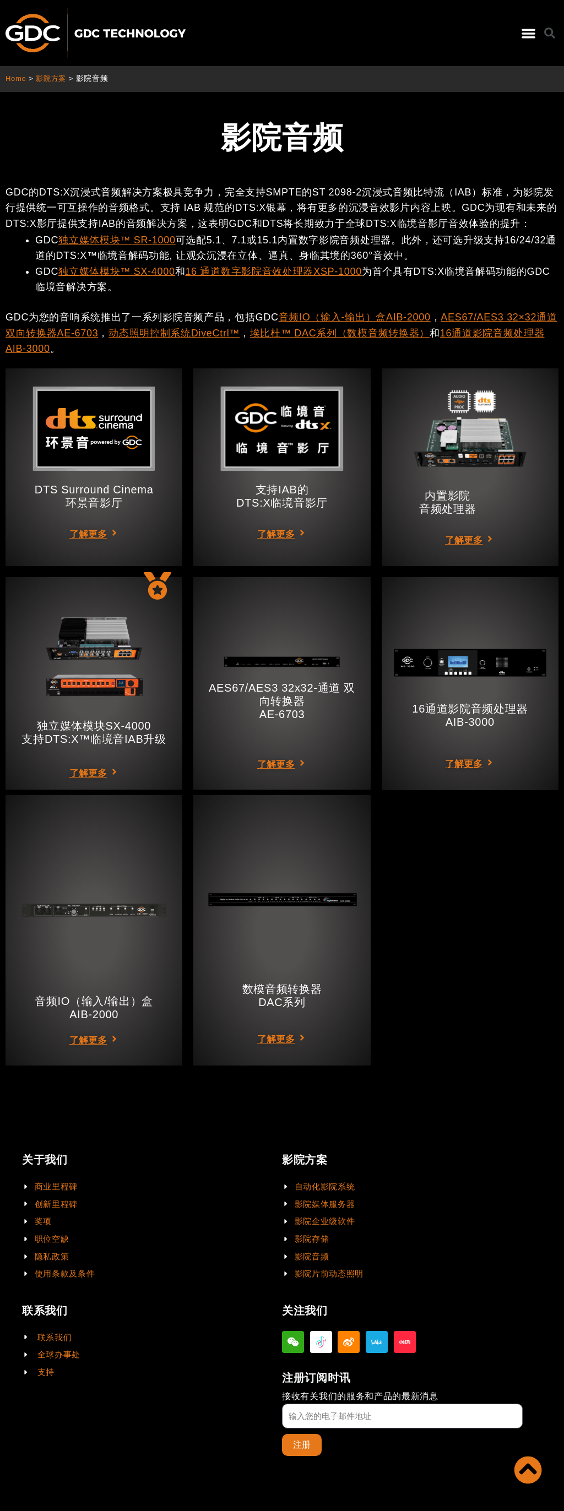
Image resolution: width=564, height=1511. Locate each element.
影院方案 (53, 78)
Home (16, 78)
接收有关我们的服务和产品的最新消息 (360, 1395)
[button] (528, 33)
